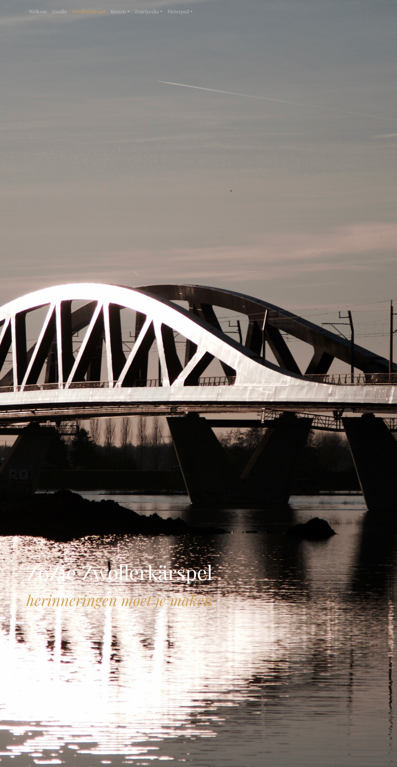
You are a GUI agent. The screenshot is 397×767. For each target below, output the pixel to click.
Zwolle (59, 11)
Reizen (118, 11)
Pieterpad (178, 11)
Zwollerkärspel (89, 11)
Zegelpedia (147, 11)
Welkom (38, 11)
